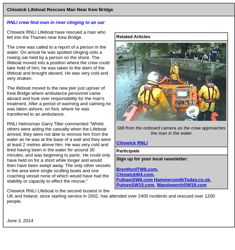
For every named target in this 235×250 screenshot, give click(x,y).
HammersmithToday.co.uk (182, 179)
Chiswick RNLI (132, 142)
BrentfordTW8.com (136, 169)
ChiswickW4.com (134, 174)
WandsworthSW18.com (181, 185)
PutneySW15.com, (136, 185)
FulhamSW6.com (135, 179)
